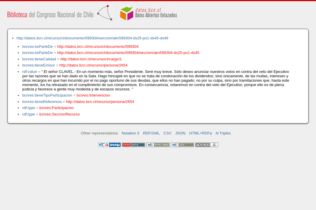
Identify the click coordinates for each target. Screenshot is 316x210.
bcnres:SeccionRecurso (59, 114)
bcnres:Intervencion (93, 95)
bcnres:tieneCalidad (39, 59)
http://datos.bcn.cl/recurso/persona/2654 (93, 65)
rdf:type (28, 108)
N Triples (223, 133)
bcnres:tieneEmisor (38, 65)
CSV (167, 133)
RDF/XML (151, 133)
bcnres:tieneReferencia (42, 101)
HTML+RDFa (200, 133)
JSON (180, 133)
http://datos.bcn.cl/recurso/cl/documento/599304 (97, 46)
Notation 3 (130, 133)
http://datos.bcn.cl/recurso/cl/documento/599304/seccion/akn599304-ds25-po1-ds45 (128, 52)
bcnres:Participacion (56, 108)
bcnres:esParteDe (37, 46)
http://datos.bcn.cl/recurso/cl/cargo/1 (91, 59)
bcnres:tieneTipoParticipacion (47, 95)
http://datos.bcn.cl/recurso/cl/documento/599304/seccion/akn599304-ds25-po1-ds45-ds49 (92, 38)
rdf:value (29, 71)
